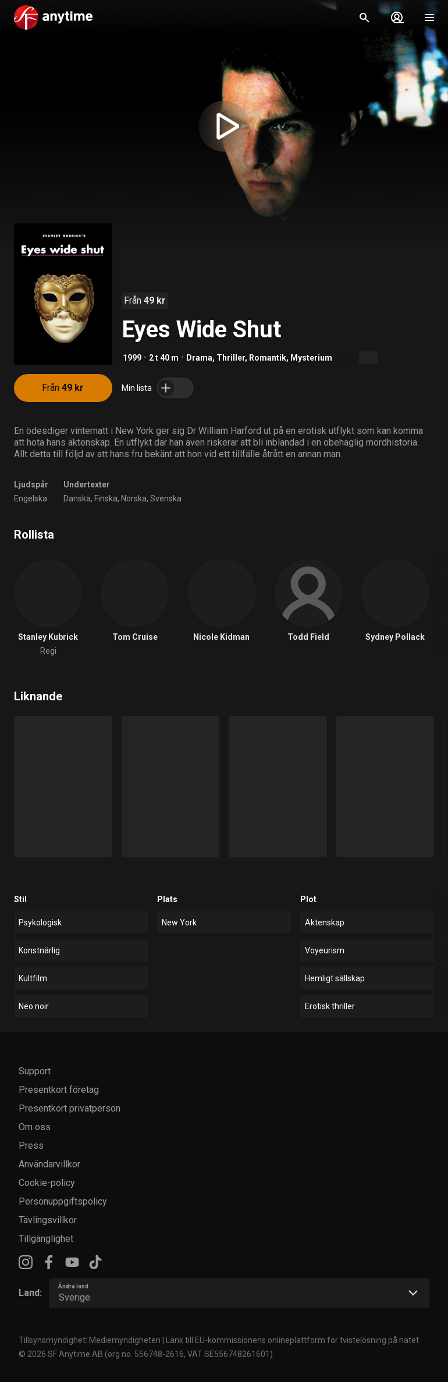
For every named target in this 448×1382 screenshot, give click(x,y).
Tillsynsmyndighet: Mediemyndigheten (90, 1340)
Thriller (230, 357)
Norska (134, 498)
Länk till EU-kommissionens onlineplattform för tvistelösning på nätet (292, 1340)
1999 (132, 357)
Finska (106, 498)
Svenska (166, 498)
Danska (77, 498)
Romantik (267, 357)
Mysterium (311, 357)
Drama (199, 357)
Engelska (30, 498)
